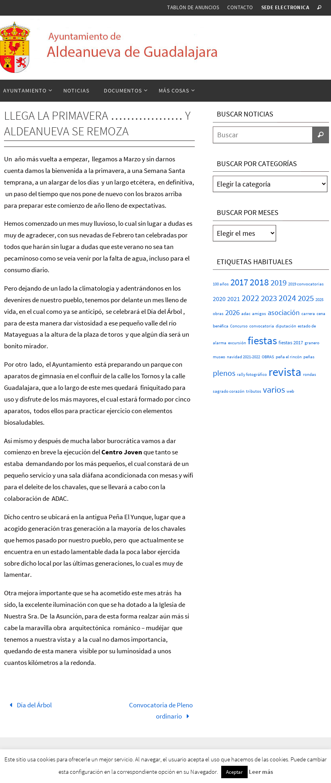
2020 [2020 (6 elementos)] (219, 299)
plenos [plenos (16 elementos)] (224, 373)
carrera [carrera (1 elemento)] (308, 313)
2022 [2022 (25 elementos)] (250, 297)
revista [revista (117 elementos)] (284, 371)
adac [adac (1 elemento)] (245, 313)
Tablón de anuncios (193, 7)
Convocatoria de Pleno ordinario (161, 711)
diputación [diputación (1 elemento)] (286, 326)
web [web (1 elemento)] (290, 391)
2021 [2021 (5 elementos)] (233, 299)
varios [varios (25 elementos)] (274, 389)
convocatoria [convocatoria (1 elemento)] (261, 326)
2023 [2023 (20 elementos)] (269, 298)
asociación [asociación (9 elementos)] (284, 312)
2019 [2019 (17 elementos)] (278, 282)
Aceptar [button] (234, 772)
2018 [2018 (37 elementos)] (259, 282)
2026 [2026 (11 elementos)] (232, 312)
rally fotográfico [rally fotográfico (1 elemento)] (252, 374)
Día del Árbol (29, 705)
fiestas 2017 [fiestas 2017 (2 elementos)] (291, 342)
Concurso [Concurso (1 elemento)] (239, 326)
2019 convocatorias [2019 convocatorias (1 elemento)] (306, 284)
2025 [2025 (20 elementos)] (306, 298)
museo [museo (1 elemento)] (219, 356)
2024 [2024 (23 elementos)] (287, 297)
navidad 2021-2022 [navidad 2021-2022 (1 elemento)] (243, 356)
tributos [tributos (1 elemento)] (253, 391)
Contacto (240, 7)
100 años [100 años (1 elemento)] (221, 284)
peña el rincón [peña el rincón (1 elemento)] (289, 356)
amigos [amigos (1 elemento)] (259, 313)
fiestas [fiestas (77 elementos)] (262, 340)
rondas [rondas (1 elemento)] (309, 374)
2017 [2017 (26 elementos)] (239, 282)
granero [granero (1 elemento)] (312, 342)
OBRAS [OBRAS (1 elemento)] (268, 356)
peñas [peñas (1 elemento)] (309, 356)
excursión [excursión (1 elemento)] (237, 342)
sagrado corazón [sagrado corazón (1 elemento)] (228, 391)
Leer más (261, 771)
